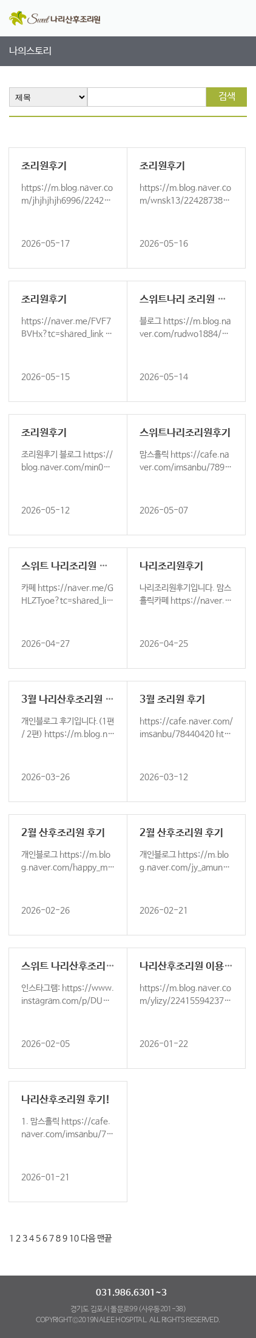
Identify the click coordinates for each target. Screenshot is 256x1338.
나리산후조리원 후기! (65, 1100)
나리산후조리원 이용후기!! (196, 966)
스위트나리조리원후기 (185, 433)
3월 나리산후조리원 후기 (72, 700)
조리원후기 (44, 166)
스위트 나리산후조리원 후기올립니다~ (99, 966)
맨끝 (104, 1238)
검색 (226, 96)
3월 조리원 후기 (172, 700)
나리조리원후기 (171, 566)
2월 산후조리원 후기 (63, 833)
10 (74, 1238)
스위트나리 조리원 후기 (187, 300)
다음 (88, 1238)
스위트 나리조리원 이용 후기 (79, 566)
